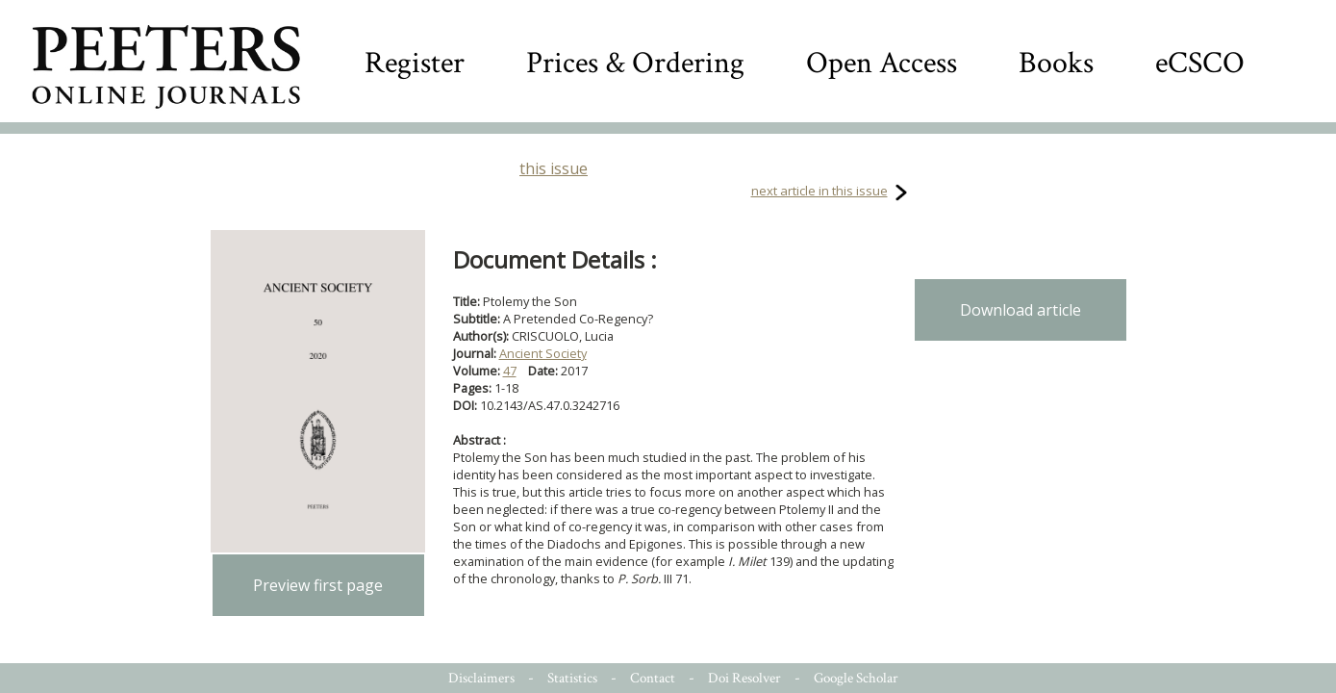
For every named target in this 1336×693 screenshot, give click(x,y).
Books (1056, 63)
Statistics (572, 678)
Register (415, 63)
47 (510, 370)
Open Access (881, 63)
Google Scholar (856, 678)
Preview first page (318, 585)
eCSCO (1200, 63)
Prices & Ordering (635, 63)
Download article (1020, 310)
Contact (652, 678)
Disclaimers (481, 678)
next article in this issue (819, 190)
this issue (553, 168)
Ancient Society (543, 353)
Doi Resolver (744, 678)
